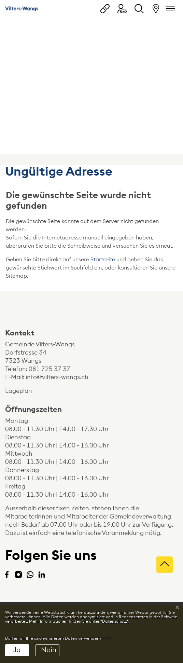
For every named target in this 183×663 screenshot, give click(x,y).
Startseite (102, 259)
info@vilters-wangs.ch (57, 377)
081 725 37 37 (49, 369)
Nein (48, 650)
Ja (17, 650)
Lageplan (24, 391)
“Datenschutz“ (114, 621)
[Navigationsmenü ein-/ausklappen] (169, 9)
